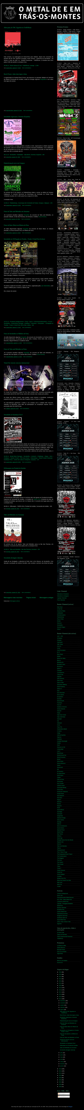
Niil (58, 769)
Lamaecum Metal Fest (62, 901)
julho (61, 1052)
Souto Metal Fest (61, 919)
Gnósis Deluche (61, 708)
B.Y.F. (58, 652)
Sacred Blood (60, 809)
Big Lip (59, 660)
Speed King (60, 832)
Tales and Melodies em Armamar (14, 515)
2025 (60, 974)
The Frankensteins (62, 856)
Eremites (59, 698)
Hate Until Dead (61, 716)
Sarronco (59, 623)
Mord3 (58, 759)
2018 (60, 990)
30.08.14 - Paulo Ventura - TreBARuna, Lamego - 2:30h (21, 65)
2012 (60, 1071)
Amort (58, 648)
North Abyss (60, 775)
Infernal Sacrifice (61, 735)
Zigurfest (59, 923)
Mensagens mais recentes (13, 597)
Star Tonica (60, 834)
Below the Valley (61, 658)
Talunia (59, 848)
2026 (60, 972)
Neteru (59, 765)
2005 (60, 1086)
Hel (58, 721)
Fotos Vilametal (61, 600)
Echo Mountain (61, 692)
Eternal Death (60, 700)
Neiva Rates (60, 761)
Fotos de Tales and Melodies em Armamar (16, 211)
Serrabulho (60, 625)
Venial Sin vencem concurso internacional (16, 363)
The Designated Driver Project (64, 854)
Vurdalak (59, 876)
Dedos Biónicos (61, 947)
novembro (63, 1003)
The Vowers (60, 862)
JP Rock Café (60, 932)
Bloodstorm (60, 666)
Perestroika (60, 781)
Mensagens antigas (46, 597)
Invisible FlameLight (62, 741)
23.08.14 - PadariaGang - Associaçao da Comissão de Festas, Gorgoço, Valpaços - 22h (28, 203)
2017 (60, 992)
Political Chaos (61, 785)
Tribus (58, 866)
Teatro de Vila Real (62, 934)
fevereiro (62, 1063)
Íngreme (59, 737)
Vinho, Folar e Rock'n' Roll (63, 921)
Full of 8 (59, 704)
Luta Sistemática (45, 285)
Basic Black (60, 654)
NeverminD (60, 767)
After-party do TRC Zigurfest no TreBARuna (17, 27)
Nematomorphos (61, 615)
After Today (60, 644)
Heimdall (59, 719)
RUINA (59, 621)
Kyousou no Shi (61, 747)
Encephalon (60, 696)
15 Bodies (59, 638)
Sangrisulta (60, 815)
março (62, 1061)
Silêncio (59, 823)
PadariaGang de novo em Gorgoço (14, 163)
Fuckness (59, 702)
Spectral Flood (60, 830)
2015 (60, 996)
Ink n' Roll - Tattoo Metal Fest (64, 899)
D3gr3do (59, 676)
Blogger (70, 1106)
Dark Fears (60, 680)
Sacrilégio (59, 811)
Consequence (60, 672)
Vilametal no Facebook (63, 594)
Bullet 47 (59, 668)
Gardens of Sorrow (62, 706)
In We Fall (59, 609)
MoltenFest (60, 905)
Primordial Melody (61, 787)
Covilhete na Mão (61, 945)
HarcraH (59, 710)
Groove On (60, 962)
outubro (62, 1005)
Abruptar (59, 640)
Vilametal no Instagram (63, 596)
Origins (59, 777)
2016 (60, 994)
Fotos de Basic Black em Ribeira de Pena (16, 225)
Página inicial (31, 597)
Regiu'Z (59, 799)
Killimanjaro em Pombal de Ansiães (15, 468)
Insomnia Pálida (61, 611)
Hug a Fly (59, 727)
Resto (58, 807)
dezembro (63, 1000)
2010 (60, 1075)
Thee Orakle (60, 864)
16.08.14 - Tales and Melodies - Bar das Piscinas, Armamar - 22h (22, 549)
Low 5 (58, 751)
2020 (60, 985)
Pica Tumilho (60, 783)
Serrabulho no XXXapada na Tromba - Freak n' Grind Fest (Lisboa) (24, 239)
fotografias (43, 79)
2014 (60, 998)
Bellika (58, 656)
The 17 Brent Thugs (62, 852)
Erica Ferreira (42, 216)
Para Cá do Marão (61, 951)
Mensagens (61, 1093)
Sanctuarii (59, 813)
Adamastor (60, 642)
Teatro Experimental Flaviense (64, 936)
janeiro (62, 1066)
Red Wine (59, 797)
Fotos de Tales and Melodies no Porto (15, 349)
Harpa (58, 712)
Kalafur (59, 743)
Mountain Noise (61, 949)
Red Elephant (60, 795)
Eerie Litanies (60, 694)
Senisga (59, 821)
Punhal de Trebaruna (62, 791)
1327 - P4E (60, 636)
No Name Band (61, 773)
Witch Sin (59, 884)
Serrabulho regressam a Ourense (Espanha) (17, 116)
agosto (62, 1009)
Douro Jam (60, 895)
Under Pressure (61, 870)
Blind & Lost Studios (62, 960)
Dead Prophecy (61, 686)
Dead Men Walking (62, 684)
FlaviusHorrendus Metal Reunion (65, 897)
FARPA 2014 (37, 499)
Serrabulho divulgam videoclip (13, 558)
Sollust (59, 629)
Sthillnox (59, 836)
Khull (58, 745)
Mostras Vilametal (61, 907)
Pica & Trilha (60, 619)
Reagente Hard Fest (62, 915)
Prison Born (60, 789)
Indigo (58, 733)
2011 (60, 1073)
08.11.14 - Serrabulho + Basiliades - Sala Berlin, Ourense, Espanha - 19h (24, 154)
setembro (62, 1007)
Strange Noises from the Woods (65, 840)
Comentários (62, 1096)
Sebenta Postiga (61, 817)
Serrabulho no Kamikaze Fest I (13, 415)
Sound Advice (60, 828)
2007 (60, 1082)
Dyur (58, 690)
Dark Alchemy (60, 678)
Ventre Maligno (61, 874)
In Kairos (59, 731)
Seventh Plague (61, 627)
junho (61, 1055)
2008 (60, 1079)
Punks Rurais (60, 793)
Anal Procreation (61, 650)
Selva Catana (60, 819)
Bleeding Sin (60, 662)
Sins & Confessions (62, 826)
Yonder (59, 886)
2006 (60, 1084)
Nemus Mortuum (61, 763)
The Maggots (60, 858)
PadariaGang (60, 617)
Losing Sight (60, 749)
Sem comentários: (27, 68)
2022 (60, 981)
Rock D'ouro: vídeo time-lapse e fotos (15, 74)
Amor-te (59, 646)
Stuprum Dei (60, 842)
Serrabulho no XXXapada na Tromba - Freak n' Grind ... (69, 1031)
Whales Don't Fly (61, 878)
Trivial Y (59, 868)
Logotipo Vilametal (61, 598)
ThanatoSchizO (61, 850)
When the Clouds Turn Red (64, 880)
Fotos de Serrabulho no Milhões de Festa (16, 334)
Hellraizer (59, 723)
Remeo (59, 803)
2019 (60, 987)
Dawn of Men (60, 682)
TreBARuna (60, 938)
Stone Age (59, 838)
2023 (60, 978)
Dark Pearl (59, 607)
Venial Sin (59, 872)
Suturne (59, 844)
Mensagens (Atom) (15, 601)
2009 (60, 1077)
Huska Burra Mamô (62, 729)
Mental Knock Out (61, 755)
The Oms (59, 860)
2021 (60, 983)
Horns (58, 725)
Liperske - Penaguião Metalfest (65, 903)
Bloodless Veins (61, 664)
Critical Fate (60, 674)
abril (61, 1059)
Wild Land (59, 882)
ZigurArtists (60, 953)
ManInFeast (60, 753)
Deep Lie (59, 688)
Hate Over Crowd (61, 714)
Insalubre (59, 739)
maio (61, 1057)
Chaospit (59, 670)
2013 (60, 1068)
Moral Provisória (61, 757)
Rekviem (59, 801)
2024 (60, 976)
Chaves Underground (62, 893)
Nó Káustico (60, 771)
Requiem (59, 805)
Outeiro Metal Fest (61, 911)
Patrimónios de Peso (62, 913)
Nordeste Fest (60, 909)
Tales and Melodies (62, 846)
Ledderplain (60, 613)
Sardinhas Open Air (62, 917)
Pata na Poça (60, 779)
